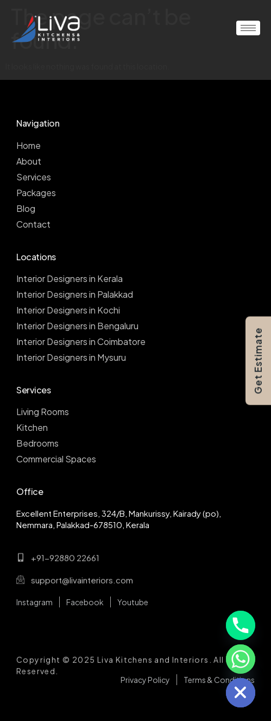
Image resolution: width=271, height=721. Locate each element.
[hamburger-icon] (248, 28)
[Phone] (240, 625)
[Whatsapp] (240, 659)
